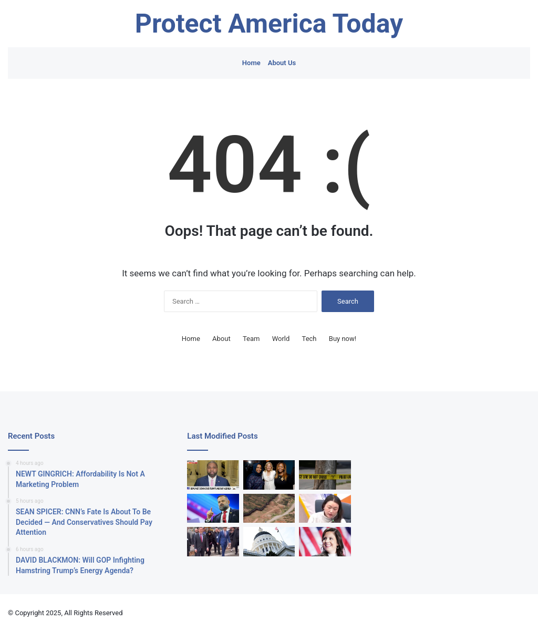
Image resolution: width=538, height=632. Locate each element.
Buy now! (342, 339)
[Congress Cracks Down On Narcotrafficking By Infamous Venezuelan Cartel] (269, 508)
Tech (309, 339)
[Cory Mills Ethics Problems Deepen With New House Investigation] (213, 508)
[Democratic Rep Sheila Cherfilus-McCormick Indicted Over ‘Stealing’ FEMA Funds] (269, 475)
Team (251, 339)
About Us (282, 63)
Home (251, 63)
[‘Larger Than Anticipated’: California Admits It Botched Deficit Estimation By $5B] (269, 541)
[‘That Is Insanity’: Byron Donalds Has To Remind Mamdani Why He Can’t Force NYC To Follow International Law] (213, 475)
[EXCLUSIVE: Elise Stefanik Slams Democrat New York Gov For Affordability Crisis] (324, 541)
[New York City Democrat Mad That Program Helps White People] (324, 508)
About (221, 339)
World (281, 339)
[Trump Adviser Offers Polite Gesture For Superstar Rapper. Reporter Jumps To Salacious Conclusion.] (213, 541)
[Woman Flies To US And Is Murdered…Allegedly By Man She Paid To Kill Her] (324, 475)
